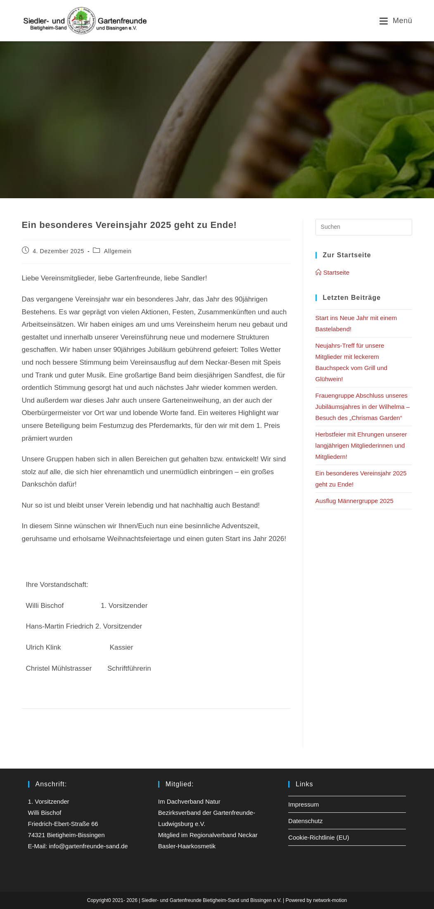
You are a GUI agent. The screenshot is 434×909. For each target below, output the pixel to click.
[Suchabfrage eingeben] (364, 227)
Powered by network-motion (316, 900)
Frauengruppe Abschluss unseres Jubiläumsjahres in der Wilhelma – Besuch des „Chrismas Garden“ (362, 406)
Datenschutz (305, 820)
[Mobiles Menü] (395, 21)
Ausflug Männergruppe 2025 (354, 500)
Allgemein (118, 251)
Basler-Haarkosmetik (187, 846)
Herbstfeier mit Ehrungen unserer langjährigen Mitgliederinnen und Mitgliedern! (361, 445)
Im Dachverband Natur (189, 801)
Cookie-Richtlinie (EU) (318, 837)
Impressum (303, 804)
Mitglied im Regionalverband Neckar (208, 834)
